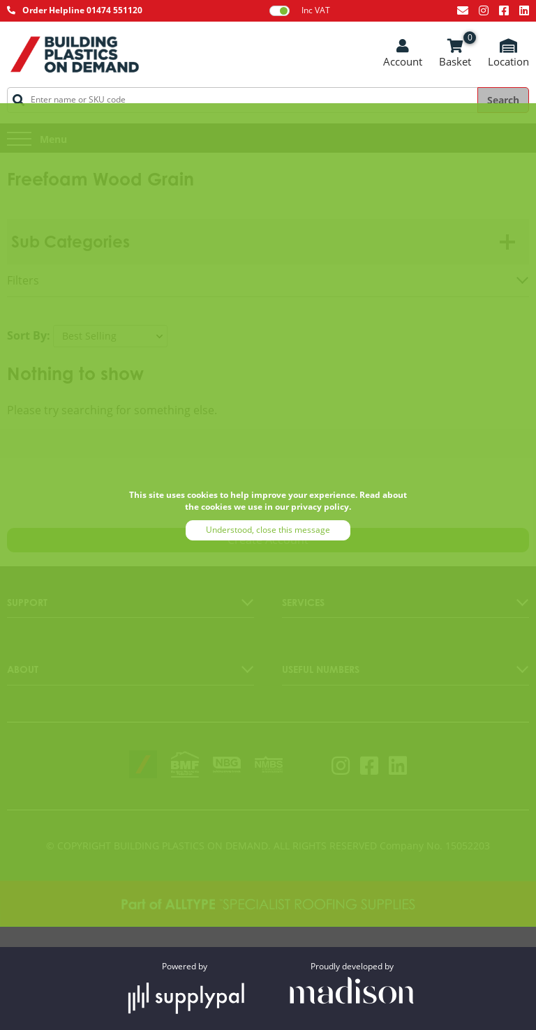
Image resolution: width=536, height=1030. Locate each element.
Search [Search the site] (503, 100)
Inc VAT (299, 10)
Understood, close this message (268, 530)
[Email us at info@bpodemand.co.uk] (462, 10)
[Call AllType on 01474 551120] (74, 11)
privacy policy (320, 507)
